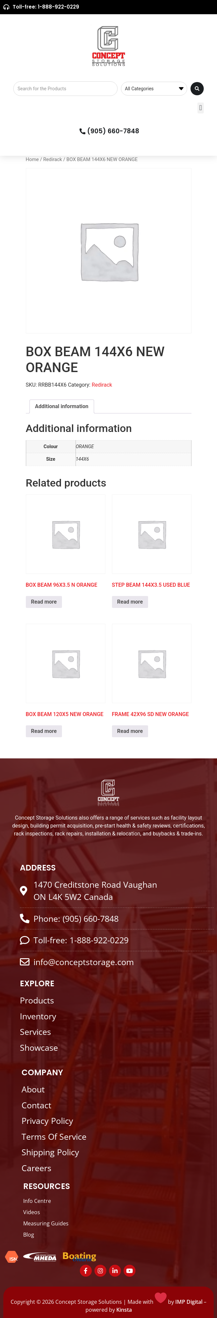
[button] (200, 108)
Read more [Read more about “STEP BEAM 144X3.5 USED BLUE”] (130, 602)
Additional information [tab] (61, 406)
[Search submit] (197, 88)
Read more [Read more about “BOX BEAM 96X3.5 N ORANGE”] (44, 602)
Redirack (52, 159)
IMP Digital (188, 1301)
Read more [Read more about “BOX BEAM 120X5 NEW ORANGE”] (44, 731)
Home (32, 159)
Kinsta (124, 1309)
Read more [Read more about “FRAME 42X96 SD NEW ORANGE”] (130, 731)
